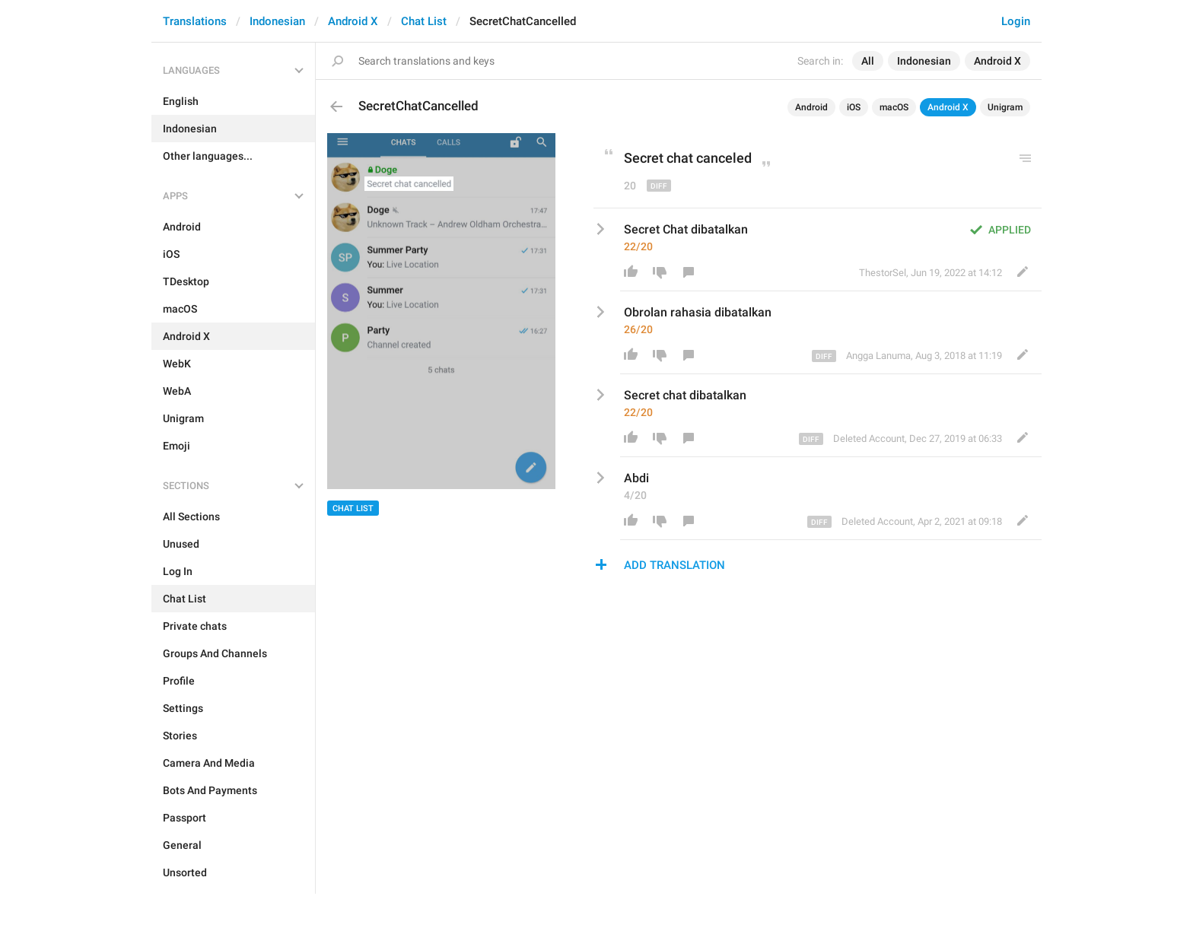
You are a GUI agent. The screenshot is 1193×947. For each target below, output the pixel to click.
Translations (195, 21)
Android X (353, 21)
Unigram (1005, 107)
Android (811, 107)
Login (1015, 21)
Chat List (424, 21)
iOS (854, 107)
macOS (894, 107)
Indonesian (277, 21)
